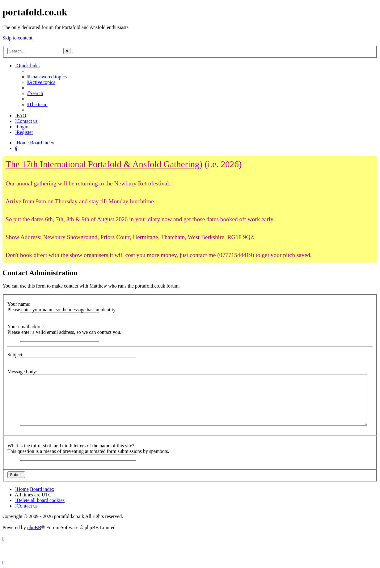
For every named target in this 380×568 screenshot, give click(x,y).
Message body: (22, 371)
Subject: (15, 354)
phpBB (34, 527)
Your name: (18, 304)
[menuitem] (47, 76)
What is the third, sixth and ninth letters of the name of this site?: (71, 445)
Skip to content (17, 37)
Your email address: (27, 326)
